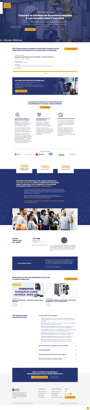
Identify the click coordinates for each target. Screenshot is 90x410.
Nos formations (40, 4)
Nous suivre (68, 398)
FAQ (65, 395)
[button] (58, 320)
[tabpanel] (22, 65)
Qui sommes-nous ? (31, 4)
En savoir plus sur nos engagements (53, 271)
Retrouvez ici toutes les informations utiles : (50, 363)
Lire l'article (14, 309)
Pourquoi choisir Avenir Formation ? (48, 320)
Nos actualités (57, 4)
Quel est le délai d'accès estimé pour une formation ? (52, 358)
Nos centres (48, 4)
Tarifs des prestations (56, 396)
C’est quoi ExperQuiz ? (45, 354)
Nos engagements (55, 397)
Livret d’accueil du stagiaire (57, 401)
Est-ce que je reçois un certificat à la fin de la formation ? (54, 350)
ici (32, 250)
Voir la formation (17, 73)
